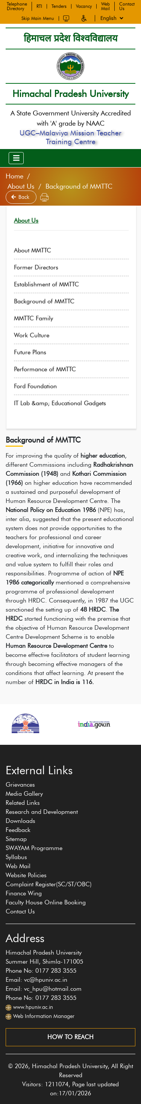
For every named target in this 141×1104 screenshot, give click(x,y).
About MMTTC (41, 250)
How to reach (70, 1037)
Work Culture (40, 335)
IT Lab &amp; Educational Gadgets (69, 403)
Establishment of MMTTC (55, 284)
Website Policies (26, 875)
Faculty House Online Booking (46, 902)
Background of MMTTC (53, 301)
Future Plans (39, 352)
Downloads (20, 820)
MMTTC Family (42, 318)
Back (21, 197)
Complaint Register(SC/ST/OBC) (49, 884)
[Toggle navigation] (16, 158)
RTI (39, 5)
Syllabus (16, 857)
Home (14, 176)
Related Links (23, 802)
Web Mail (105, 5)
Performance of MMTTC (54, 369)
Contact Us (127, 5)
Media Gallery (24, 793)
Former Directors (45, 267)
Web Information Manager (43, 1016)
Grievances (20, 784)
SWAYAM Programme (34, 848)
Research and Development (42, 811)
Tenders (59, 5)
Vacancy (84, 5)
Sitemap (16, 839)
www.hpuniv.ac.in (33, 1007)
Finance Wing (24, 893)
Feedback (18, 829)
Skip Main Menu (37, 17)
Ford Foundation (44, 386)
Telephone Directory (17, 5)
